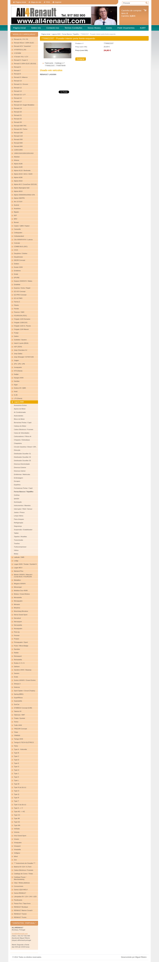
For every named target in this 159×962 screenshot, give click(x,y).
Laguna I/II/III (56, 34)
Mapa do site (36, 2)
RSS (48, 2)
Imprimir (58, 2)
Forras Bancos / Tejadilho (70, 34)
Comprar (80, 59)
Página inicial (20, 2)
